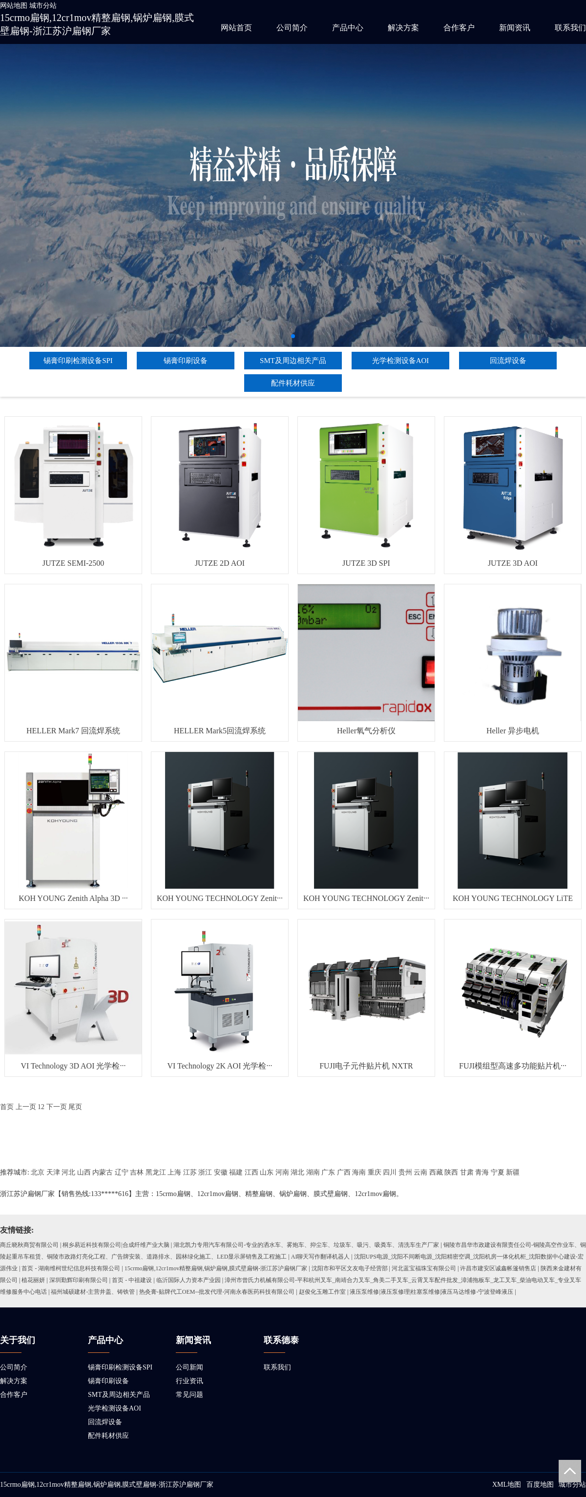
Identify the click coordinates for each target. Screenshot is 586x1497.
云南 (420, 1172)
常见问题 (189, 1394)
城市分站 (43, 5)
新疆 (513, 1172)
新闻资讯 (514, 27)
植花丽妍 (33, 1280)
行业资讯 (189, 1381)
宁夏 (497, 1172)
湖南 (313, 1172)
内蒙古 (102, 1172)
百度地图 (540, 1484)
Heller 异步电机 (512, 731)
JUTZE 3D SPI (366, 563)
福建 (236, 1172)
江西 (251, 1172)
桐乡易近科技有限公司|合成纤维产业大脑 (116, 1244)
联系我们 (570, 27)
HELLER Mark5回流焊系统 (220, 731)
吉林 (137, 1172)
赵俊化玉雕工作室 (322, 1291)
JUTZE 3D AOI (513, 563)
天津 (53, 1172)
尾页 (75, 1107)
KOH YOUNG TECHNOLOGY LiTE (513, 898)
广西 (344, 1172)
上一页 (26, 1107)
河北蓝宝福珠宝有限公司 (424, 1268)
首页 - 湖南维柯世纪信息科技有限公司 (70, 1268)
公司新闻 (189, 1367)
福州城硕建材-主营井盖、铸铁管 (93, 1291)
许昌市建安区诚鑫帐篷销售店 (498, 1268)
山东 (266, 1172)
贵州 (405, 1172)
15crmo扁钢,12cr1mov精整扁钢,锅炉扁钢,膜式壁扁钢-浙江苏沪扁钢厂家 (216, 1268)
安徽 (221, 1172)
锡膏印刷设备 (186, 360)
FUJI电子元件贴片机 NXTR (366, 1066)
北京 (37, 1172)
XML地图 (506, 1484)
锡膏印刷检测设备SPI (78, 360)
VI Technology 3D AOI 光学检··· (73, 1066)
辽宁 (121, 1172)
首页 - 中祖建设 (132, 1280)
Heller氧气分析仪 (366, 731)
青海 (482, 1172)
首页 (7, 1107)
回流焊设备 (508, 360)
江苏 (190, 1172)
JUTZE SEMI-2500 (73, 563)
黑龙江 (156, 1172)
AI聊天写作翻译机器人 (320, 1256)
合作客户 (459, 27)
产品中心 (347, 27)
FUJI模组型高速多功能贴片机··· (512, 1066)
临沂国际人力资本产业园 (188, 1280)
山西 (84, 1172)
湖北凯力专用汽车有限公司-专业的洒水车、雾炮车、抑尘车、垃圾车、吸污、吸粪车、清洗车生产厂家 (306, 1244)
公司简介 (292, 27)
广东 (328, 1172)
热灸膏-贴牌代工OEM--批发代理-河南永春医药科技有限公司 (217, 1291)
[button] (293, 336)
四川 (390, 1172)
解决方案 (403, 27)
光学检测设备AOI (400, 360)
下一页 (56, 1107)
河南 (282, 1172)
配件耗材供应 (293, 383)
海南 (359, 1172)
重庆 (374, 1172)
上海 (174, 1172)
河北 (68, 1172)
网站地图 (13, 5)
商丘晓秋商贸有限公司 (29, 1244)
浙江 (205, 1172)
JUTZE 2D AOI (220, 563)
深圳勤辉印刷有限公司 (78, 1280)
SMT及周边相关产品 (293, 360)
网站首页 (236, 27)
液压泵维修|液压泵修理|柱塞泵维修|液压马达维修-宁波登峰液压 (431, 1291)
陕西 (451, 1172)
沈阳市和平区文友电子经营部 (350, 1268)
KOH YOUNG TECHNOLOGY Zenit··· (220, 898)
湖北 (297, 1172)
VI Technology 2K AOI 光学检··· (219, 1066)
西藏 (436, 1172)
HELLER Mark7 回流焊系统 (73, 731)
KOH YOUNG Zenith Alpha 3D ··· (73, 898)
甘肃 (467, 1172)
